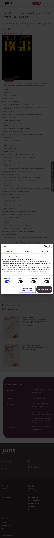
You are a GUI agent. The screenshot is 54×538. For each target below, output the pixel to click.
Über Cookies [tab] (45, 251)
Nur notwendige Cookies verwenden (27, 289)
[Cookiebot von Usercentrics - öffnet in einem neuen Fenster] (45, 246)
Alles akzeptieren (44, 289)
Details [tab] (27, 251)
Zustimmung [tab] (9, 251)
